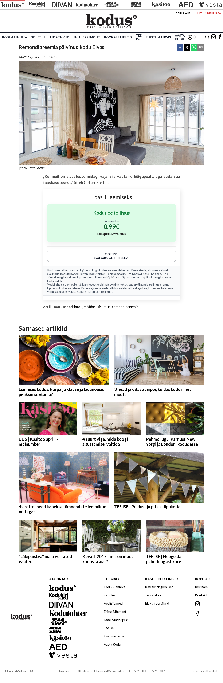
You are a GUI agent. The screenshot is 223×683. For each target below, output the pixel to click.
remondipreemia (125, 306)
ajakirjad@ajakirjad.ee (110, 671)
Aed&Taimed (59, 37)
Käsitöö (156, 273)
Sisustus (38, 37)
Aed (165, 273)
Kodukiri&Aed (69, 273)
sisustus (103, 306)
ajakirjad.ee (140, 288)
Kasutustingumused (159, 587)
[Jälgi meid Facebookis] (220, 37)
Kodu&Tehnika (14, 37)
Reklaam (201, 587)
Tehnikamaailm (115, 273)
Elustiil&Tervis (158, 37)
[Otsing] (207, 37)
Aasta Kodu (180, 37)
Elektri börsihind (157, 603)
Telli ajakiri (183, 13)
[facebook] (180, 47)
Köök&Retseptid (118, 37)
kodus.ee (105, 270)
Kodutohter (97, 273)
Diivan (84, 273)
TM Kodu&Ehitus (138, 273)
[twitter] (187, 47)
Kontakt (201, 595)
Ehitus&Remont (87, 37)
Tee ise (139, 37)
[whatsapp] (194, 47)
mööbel (90, 306)
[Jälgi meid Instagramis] (213, 37)
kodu (78, 306)
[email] (200, 47)
